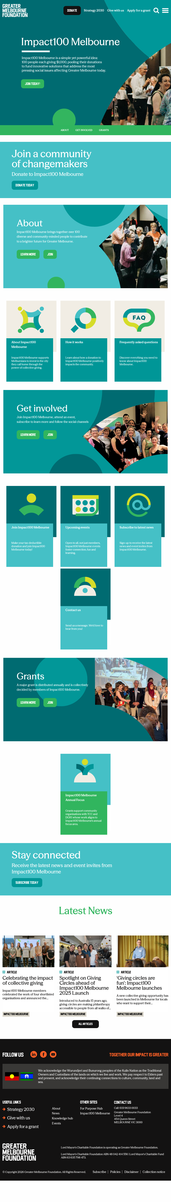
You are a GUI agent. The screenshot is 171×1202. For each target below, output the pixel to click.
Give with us (18, 1139)
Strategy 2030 (21, 1130)
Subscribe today (27, 882)
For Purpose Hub (91, 1130)
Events (56, 1144)
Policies (115, 1193)
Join (50, 254)
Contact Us (122, 1123)
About (56, 1130)
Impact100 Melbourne (16, 1035)
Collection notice (154, 1193)
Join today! (32, 83)
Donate (72, 10)
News (55, 1135)
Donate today (25, 185)
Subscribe (99, 1193)
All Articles (85, 1045)
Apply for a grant (23, 1147)
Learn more (28, 254)
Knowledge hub (62, 1139)
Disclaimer (131, 1193)
